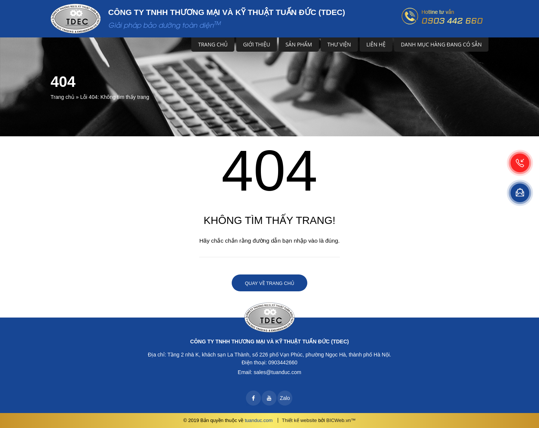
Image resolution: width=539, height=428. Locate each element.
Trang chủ (213, 44)
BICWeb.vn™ (341, 420)
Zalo (285, 398)
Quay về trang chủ (269, 283)
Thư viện (339, 44)
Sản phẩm (299, 44)
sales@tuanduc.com (277, 372)
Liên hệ (376, 44)
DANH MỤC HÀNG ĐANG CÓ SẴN (441, 44)
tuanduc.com (258, 420)
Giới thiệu (256, 44)
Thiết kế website (299, 420)
